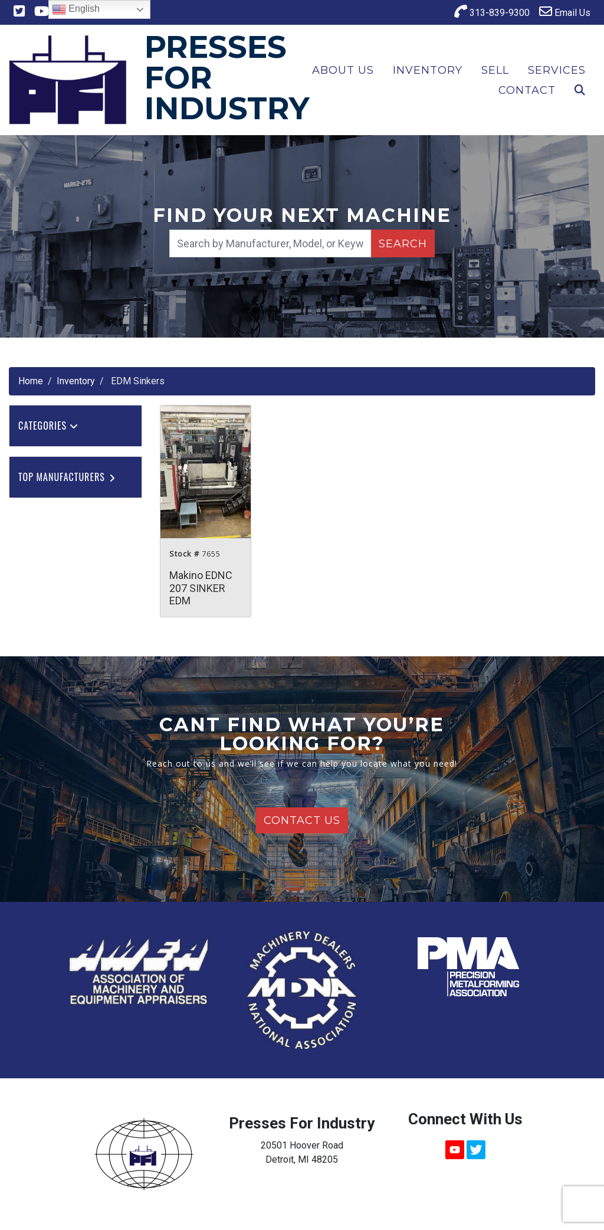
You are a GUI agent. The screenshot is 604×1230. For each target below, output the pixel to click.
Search (403, 243)
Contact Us (302, 820)
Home (30, 381)
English (76, 9)
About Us (343, 70)
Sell (495, 70)
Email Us (564, 11)
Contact (527, 90)
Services (557, 70)
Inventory (427, 70)
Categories (48, 425)
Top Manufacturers (67, 477)
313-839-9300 (492, 11)
